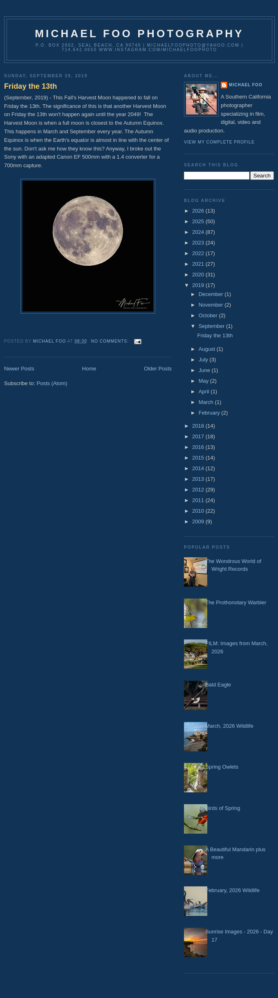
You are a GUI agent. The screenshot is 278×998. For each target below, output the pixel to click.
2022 (199, 253)
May (204, 381)
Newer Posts (19, 369)
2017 (199, 436)
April (205, 391)
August (208, 349)
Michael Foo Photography (139, 33)
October (209, 315)
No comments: (110, 341)
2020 (199, 274)
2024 (199, 232)
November (212, 305)
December (212, 294)
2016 (199, 447)
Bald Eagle (218, 685)
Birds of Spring (222, 808)
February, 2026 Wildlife (232, 890)
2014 (199, 468)
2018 (199, 426)
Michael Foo (245, 85)
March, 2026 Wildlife (229, 726)
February (210, 413)
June (205, 370)
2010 (199, 511)
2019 (199, 285)
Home (89, 369)
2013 (199, 479)
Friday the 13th (30, 86)
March (207, 402)
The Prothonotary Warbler (235, 602)
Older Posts (158, 369)
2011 (199, 500)
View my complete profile (219, 142)
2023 (199, 243)
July (204, 360)
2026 (199, 211)
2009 (199, 521)
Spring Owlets (221, 767)
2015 (199, 458)
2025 (199, 221)
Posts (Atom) (52, 383)
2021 (199, 264)
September (212, 326)
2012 (199, 490)
